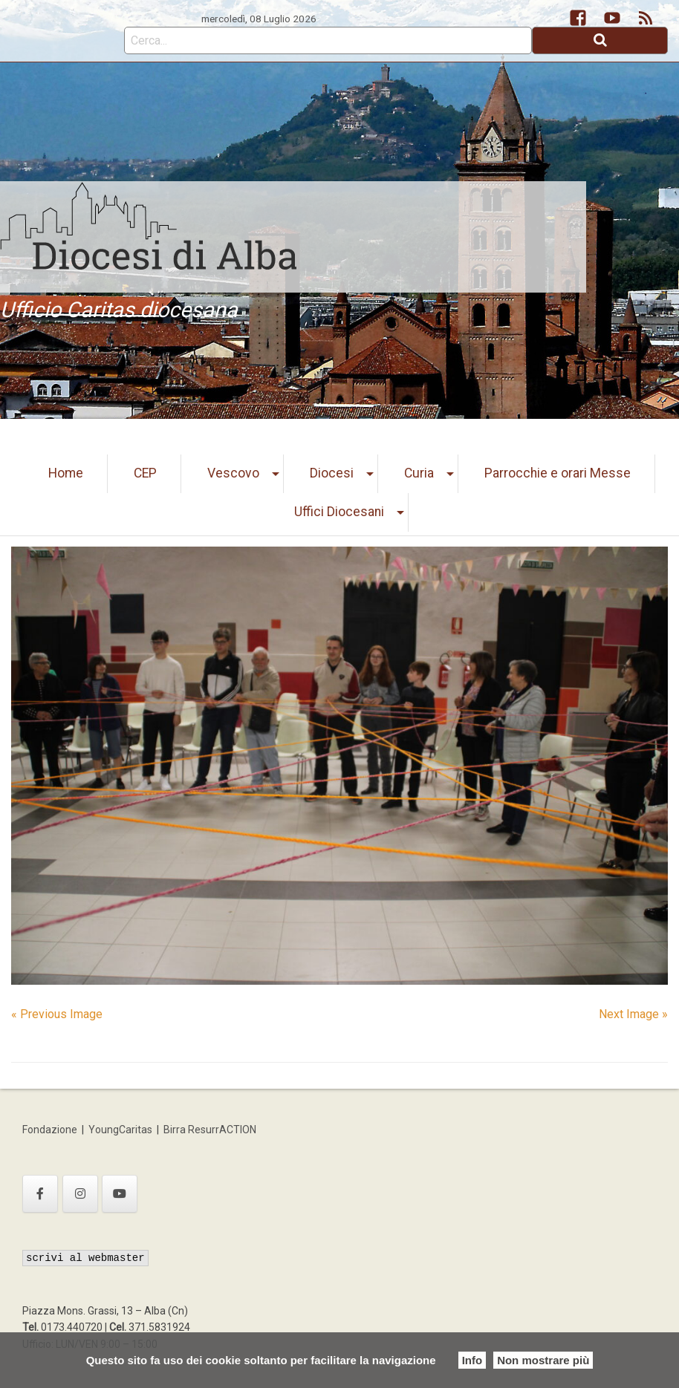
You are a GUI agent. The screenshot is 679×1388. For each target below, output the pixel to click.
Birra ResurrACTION (209, 1130)
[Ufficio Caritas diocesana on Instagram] (80, 1194)
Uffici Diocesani (339, 511)
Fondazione (49, 1130)
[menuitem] (66, 473)
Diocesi (332, 473)
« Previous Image (57, 1014)
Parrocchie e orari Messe (557, 473)
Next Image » (633, 1014)
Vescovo (233, 473)
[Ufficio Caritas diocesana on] (160, 1193)
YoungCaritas (120, 1130)
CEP (145, 473)
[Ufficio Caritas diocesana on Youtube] (119, 1194)
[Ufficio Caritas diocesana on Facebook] (40, 1194)
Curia (419, 473)
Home (65, 473)
